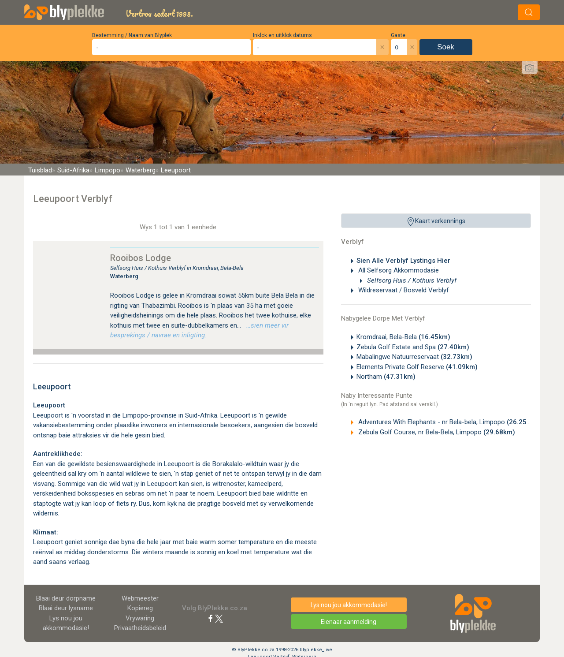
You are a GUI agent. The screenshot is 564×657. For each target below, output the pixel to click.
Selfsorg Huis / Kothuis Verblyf (410, 280)
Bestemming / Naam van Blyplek (132, 35)
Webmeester (140, 598)
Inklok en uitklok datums (282, 35)
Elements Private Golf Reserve (417, 367)
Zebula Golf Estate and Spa (412, 347)
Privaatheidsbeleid (140, 628)
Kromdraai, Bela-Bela (403, 337)
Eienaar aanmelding (348, 621)
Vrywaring (140, 618)
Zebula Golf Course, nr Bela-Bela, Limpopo (435, 432)
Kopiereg (140, 608)
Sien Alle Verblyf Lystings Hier (403, 261)
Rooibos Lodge (140, 258)
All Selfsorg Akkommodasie (397, 270)
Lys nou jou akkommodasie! (349, 604)
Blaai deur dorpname (66, 598)
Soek (445, 47)
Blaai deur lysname (66, 608)
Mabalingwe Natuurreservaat (414, 357)
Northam (386, 377)
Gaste (398, 35)
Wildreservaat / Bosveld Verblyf (402, 290)
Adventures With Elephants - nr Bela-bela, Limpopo (447, 422)
